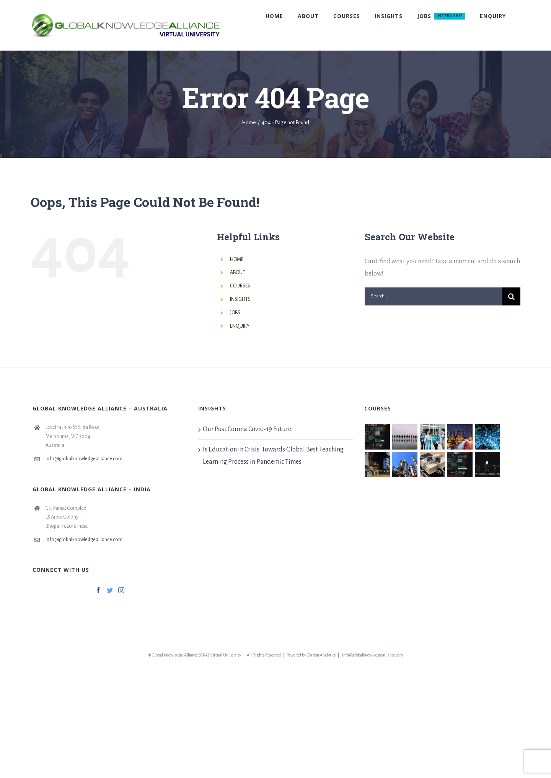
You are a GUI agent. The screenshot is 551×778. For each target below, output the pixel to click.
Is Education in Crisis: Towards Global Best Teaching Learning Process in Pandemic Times (273, 455)
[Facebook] (98, 590)
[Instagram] (121, 590)
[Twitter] (110, 590)
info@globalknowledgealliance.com (84, 458)
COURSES (240, 286)
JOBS (235, 312)
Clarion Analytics (321, 655)
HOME (236, 259)
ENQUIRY (239, 326)
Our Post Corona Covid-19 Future (247, 429)
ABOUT (237, 272)
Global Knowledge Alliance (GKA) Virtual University (196, 655)
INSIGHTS (240, 299)
